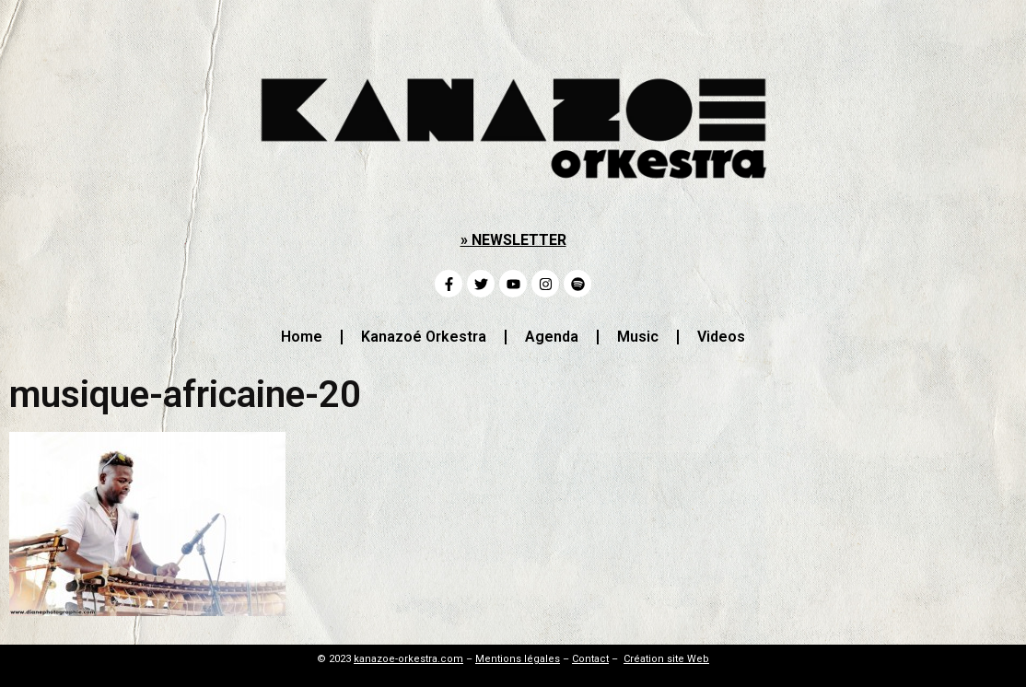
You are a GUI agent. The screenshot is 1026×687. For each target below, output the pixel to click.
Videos (721, 336)
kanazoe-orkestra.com (408, 659)
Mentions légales (517, 659)
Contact (590, 659)
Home (301, 336)
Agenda (551, 336)
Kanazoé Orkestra (423, 336)
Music (638, 336)
